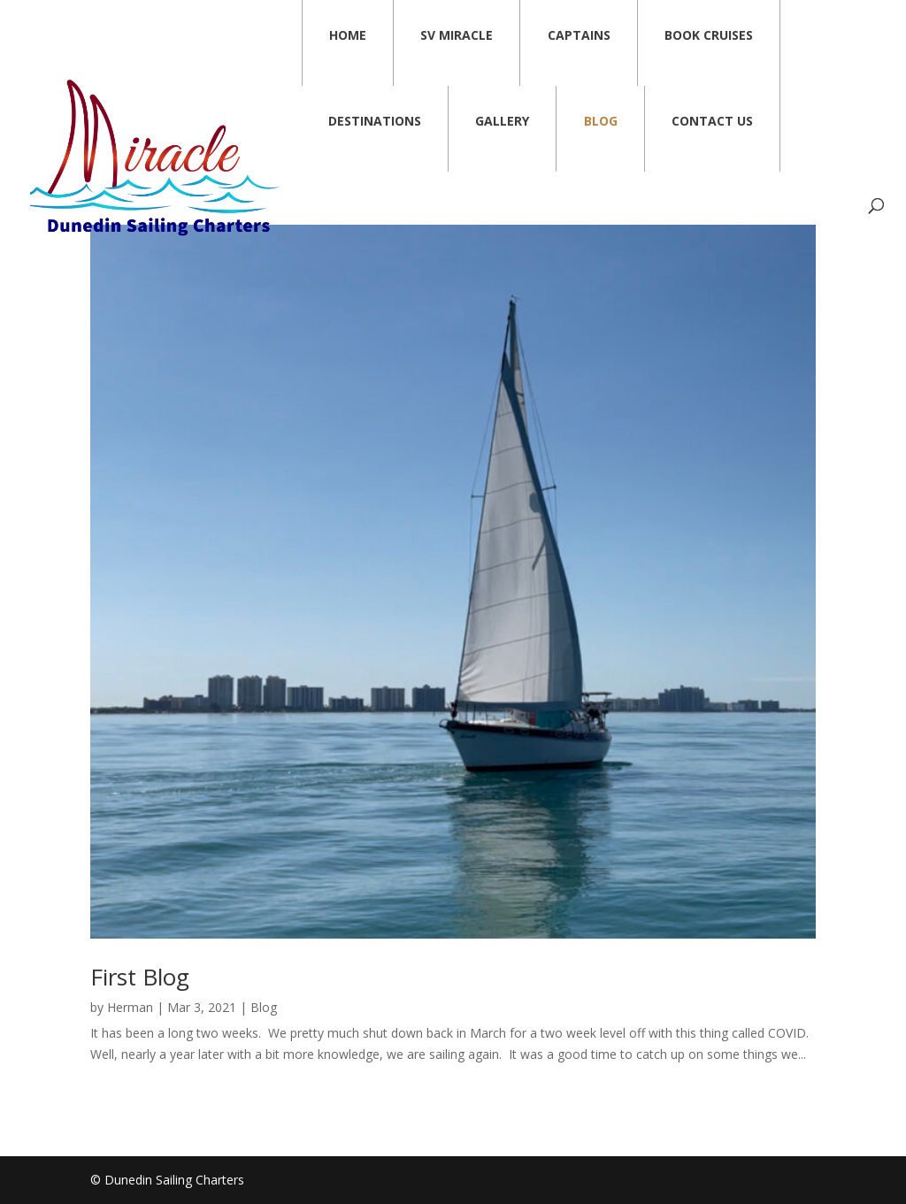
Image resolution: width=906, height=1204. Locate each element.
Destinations (374, 120)
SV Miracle (456, 35)
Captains (579, 35)
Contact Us (712, 120)
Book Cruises (708, 35)
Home (347, 35)
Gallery (502, 120)
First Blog (139, 977)
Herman (130, 1007)
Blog (601, 120)
